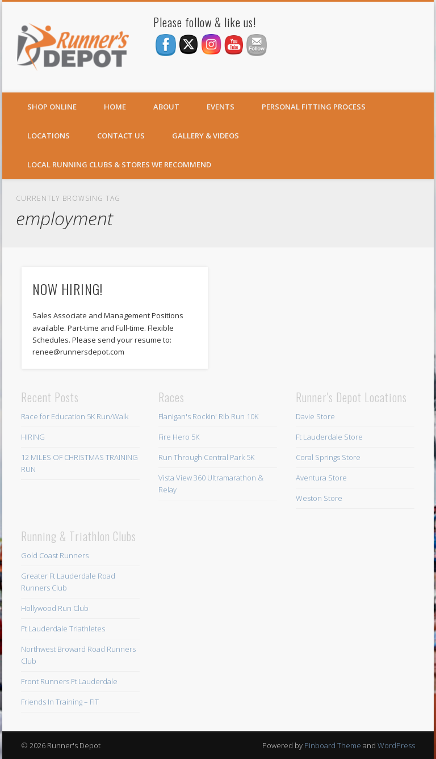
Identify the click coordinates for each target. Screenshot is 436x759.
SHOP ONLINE (52, 107)
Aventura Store (321, 478)
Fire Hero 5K (178, 437)
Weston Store (319, 498)
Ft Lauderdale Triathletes (63, 628)
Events (220, 107)
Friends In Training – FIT (60, 702)
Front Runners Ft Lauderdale (69, 681)
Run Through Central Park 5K (206, 457)
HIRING (33, 437)
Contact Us (121, 135)
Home (115, 107)
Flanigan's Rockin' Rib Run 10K (208, 416)
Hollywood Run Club (55, 608)
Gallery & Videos (205, 135)
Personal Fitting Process (314, 107)
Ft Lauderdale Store (329, 437)
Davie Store (315, 416)
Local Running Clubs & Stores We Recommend (119, 164)
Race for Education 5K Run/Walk (74, 416)
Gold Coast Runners (55, 555)
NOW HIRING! (67, 289)
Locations (48, 135)
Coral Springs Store (328, 457)
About (166, 107)
